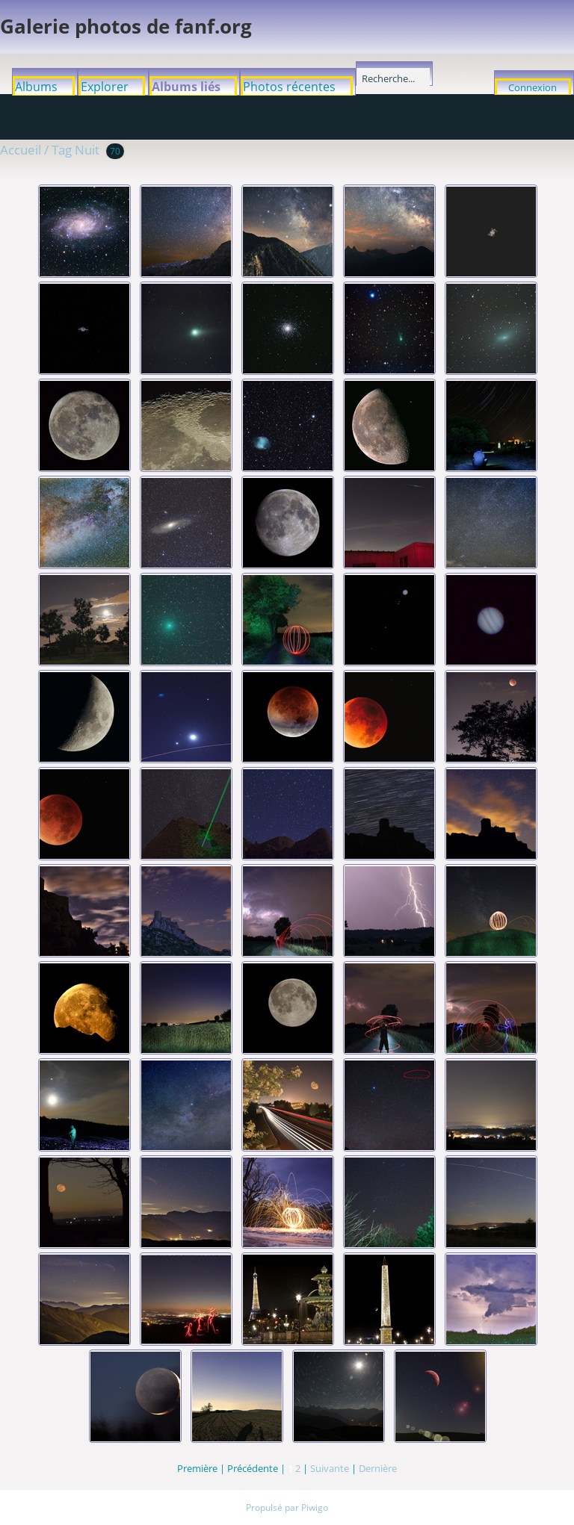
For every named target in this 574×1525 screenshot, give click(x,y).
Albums (36, 86)
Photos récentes (289, 86)
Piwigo (314, 1507)
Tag (62, 149)
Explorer (105, 86)
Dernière (378, 1468)
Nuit (87, 149)
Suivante (329, 1468)
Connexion (532, 87)
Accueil (20, 149)
